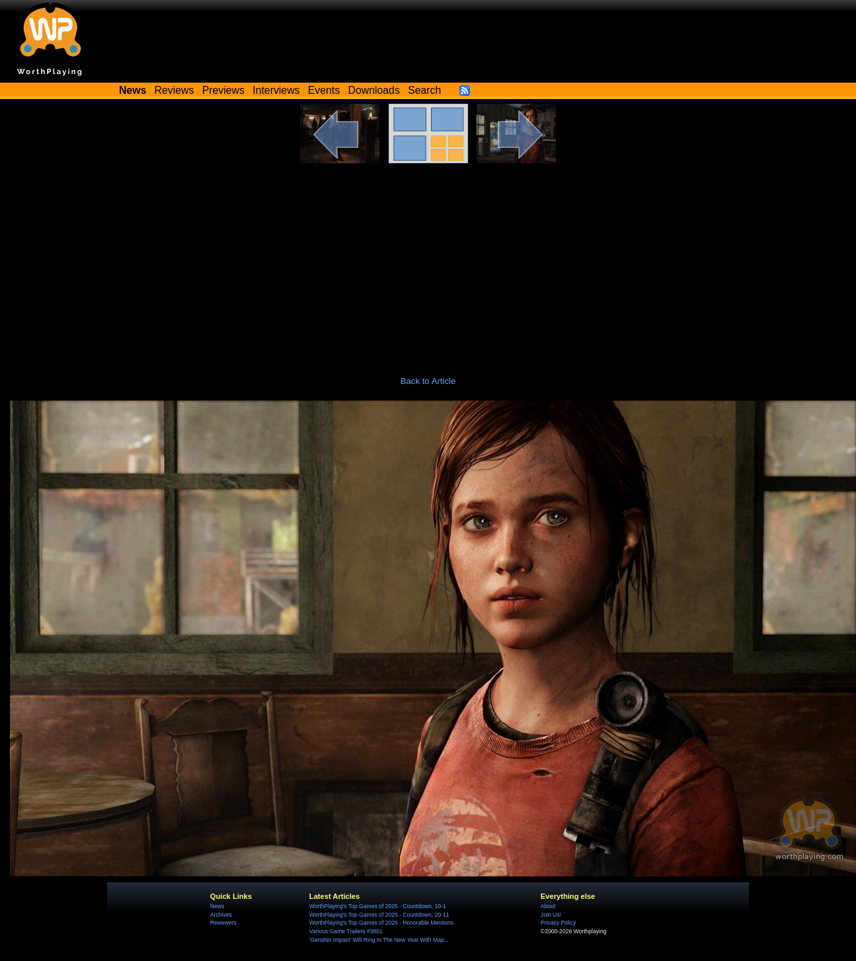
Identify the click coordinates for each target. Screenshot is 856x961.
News (217, 906)
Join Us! (551, 914)
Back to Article (428, 381)
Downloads (374, 90)
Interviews (276, 90)
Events (324, 90)
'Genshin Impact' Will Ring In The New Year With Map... (379, 940)
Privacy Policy (558, 922)
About (548, 906)
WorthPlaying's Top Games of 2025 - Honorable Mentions (381, 922)
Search (424, 90)
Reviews (174, 90)
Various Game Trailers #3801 (346, 931)
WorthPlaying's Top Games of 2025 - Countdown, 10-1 (377, 906)
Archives (221, 914)
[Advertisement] (428, 262)
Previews (223, 90)
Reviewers (223, 922)
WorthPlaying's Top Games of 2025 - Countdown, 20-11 (379, 914)
